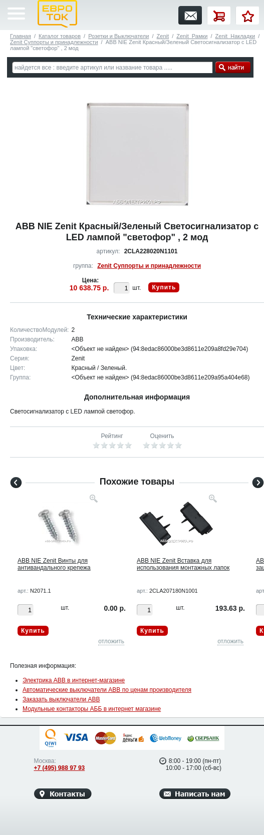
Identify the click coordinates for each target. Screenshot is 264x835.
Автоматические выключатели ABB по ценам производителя (107, 689)
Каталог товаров (60, 36)
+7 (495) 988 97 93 (59, 767)
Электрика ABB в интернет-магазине (74, 680)
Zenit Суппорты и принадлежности (54, 42)
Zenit (163, 36)
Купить (164, 287)
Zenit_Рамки (191, 36)
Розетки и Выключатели (118, 36)
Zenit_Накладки (235, 36)
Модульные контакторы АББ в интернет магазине (92, 708)
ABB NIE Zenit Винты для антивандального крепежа (54, 564)
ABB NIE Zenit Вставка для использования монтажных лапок (183, 564)
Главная (20, 36)
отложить (111, 641)
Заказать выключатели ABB (61, 699)
